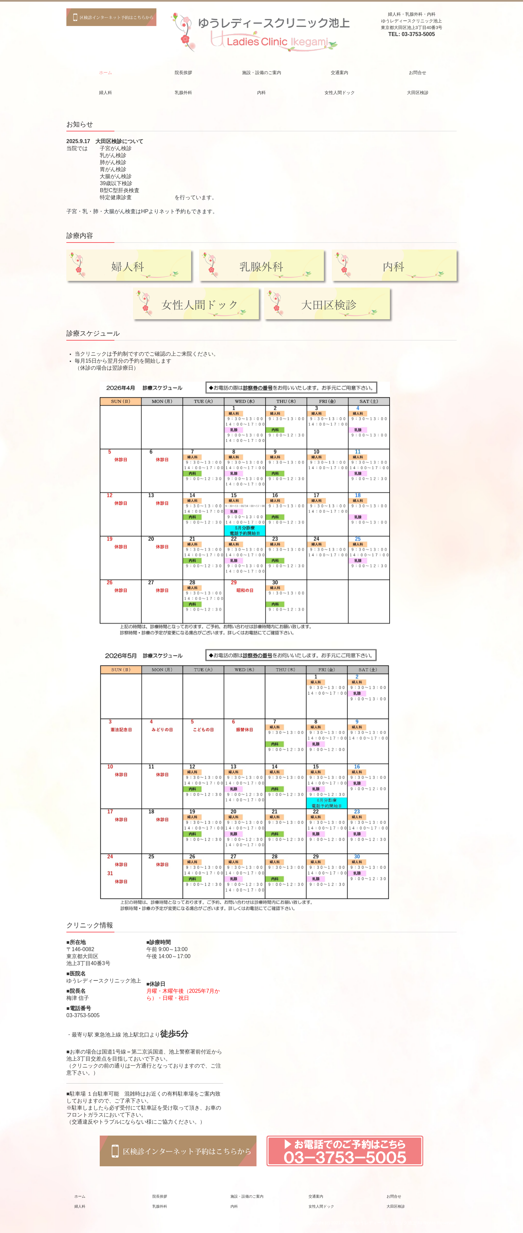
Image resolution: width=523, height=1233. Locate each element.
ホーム (105, 72)
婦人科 (105, 92)
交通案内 (339, 72)
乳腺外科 (183, 92)
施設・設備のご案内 (261, 72)
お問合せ (417, 72)
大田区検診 (418, 92)
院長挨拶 (183, 72)
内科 (261, 92)
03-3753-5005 (418, 34)
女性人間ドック (340, 92)
